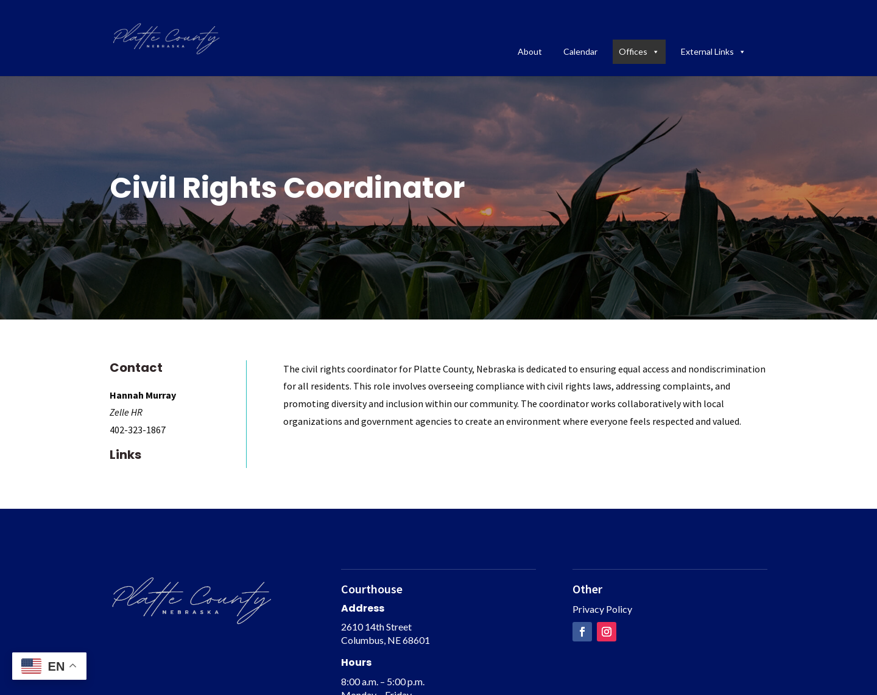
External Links (713, 52)
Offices (639, 52)
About (530, 51)
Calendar (580, 51)
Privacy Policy (602, 609)
